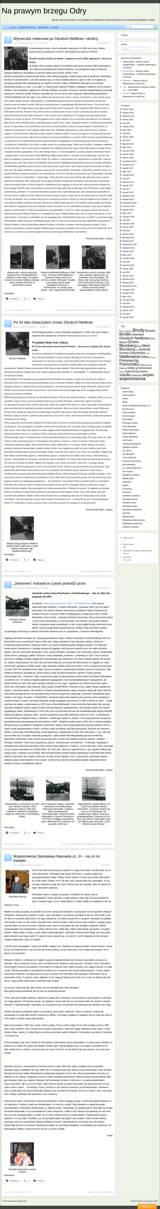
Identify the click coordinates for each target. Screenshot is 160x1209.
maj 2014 (126, 303)
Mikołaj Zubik (127, 478)
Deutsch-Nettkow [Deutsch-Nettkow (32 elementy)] (134, 338)
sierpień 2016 (128, 210)
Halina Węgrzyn (129, 433)
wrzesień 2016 (128, 206)
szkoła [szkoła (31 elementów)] (124, 375)
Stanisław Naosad (25, 865)
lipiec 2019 (126, 130)
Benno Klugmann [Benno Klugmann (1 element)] (125, 331)
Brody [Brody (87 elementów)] (139, 330)
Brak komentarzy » (104, 43)
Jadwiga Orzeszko (130, 447)
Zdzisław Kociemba (130, 527)
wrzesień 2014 (128, 290)
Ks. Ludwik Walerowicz (132, 468)
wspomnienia (108, 1192)
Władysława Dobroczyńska (133, 520)
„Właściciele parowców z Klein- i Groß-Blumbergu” (67, 603)
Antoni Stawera (128, 395)
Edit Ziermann (128, 409)
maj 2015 (126, 262)
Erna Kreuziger (128, 416)
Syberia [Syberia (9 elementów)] (129, 371)
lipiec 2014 (126, 296)
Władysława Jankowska (132, 523)
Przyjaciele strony (27, 27)
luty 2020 (126, 123)
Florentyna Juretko (130, 423)
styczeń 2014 (128, 317)
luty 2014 (126, 314)
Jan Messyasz (128, 454)
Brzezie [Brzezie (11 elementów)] (150, 330)
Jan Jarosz (127, 451)
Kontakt (55, 27)
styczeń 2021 (128, 109)
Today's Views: (128, 544)
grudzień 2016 (128, 196)
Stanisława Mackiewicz (132, 510)
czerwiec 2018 (128, 151)
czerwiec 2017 (128, 175)
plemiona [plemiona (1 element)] (152, 357)
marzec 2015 (127, 269)
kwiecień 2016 (128, 224)
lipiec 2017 (126, 172)
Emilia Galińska (128, 412)
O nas (13, 27)
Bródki (74, 844)
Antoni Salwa (127, 392)
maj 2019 (126, 133)
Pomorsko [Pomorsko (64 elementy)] (129, 364)
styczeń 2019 (128, 144)
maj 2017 (126, 179)
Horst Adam (127, 440)
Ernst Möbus (127, 419)
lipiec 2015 (126, 255)
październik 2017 (129, 161)
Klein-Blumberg (93, 310)
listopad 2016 (128, 199)
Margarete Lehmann (130, 475)
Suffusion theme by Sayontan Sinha (144, 1201)
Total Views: (127, 557)
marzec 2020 (127, 119)
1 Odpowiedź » (105, 865)
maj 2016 (126, 220)
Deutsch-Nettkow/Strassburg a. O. (26, 43)
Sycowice (126, 513)
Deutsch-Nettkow (79, 310)
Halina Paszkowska (130, 430)
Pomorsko (126, 492)
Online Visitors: (128, 538)
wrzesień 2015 (128, 248)
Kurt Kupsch (43, 588)
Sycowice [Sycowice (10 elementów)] (141, 371)
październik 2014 (129, 286)
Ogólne (125, 485)
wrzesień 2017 (128, 165)
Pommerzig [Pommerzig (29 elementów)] (128, 360)
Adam (22, 310)
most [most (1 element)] (147, 353)
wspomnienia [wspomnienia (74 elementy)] (132, 378)
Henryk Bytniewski (130, 437)
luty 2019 (126, 140)
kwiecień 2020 (128, 116)
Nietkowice (44, 43)
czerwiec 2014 (128, 300)
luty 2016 (126, 230)
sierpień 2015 (128, 251)
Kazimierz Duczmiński (131, 461)
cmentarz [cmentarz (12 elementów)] (137, 334)
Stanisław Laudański (130, 496)
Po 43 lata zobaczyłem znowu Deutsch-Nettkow (53, 322)
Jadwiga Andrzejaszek (131, 444)
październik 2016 (129, 203)
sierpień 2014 (128, 293)
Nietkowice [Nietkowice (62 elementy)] (129, 356)
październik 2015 (129, 244)
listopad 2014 (128, 283)
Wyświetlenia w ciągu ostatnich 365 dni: (138, 551)
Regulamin (43, 27)
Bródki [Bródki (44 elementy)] (125, 334)
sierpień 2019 (128, 127)
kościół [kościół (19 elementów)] (144, 349)
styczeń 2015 (128, 276)
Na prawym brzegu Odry (44, 10)
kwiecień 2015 (128, 265)
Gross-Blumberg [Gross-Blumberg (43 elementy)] (129, 344)
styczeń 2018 (128, 158)
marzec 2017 (127, 185)
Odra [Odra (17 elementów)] (144, 357)
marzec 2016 (127, 227)
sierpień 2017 (128, 168)
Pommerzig (127, 489)
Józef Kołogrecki (129, 457)
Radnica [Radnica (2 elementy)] (123, 368)
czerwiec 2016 (128, 217)
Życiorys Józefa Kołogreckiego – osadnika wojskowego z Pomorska (139, 65)
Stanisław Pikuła (129, 503)
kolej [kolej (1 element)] (137, 350)
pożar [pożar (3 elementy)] (142, 365)
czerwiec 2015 (128, 258)
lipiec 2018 (126, 147)
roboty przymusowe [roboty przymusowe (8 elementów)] (139, 368)
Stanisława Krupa (129, 506)
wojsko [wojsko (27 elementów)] (148, 375)
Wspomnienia (38, 865)
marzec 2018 (127, 154)
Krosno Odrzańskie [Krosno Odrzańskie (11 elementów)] (132, 353)
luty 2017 (126, 189)
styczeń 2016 (128, 234)
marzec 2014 (127, 310)
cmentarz (68, 310)
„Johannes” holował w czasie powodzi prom (49, 583)
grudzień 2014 (128, 279)
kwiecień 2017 (128, 182)
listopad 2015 (128, 241)
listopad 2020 (128, 113)
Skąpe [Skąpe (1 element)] (121, 372)
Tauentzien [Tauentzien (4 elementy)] (136, 375)
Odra (111, 310)
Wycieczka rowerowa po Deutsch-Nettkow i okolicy (55, 38)
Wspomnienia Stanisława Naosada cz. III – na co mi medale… (56, 858)
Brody (79, 844)
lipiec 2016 (126, 213)
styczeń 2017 (128, 192)
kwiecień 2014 (128, 307)
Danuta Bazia (128, 62)
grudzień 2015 (128, 238)
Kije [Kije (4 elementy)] (139, 346)
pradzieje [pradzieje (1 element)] (148, 365)
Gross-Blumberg (19, 588)
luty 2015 (126, 272)
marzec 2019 (127, 137)
